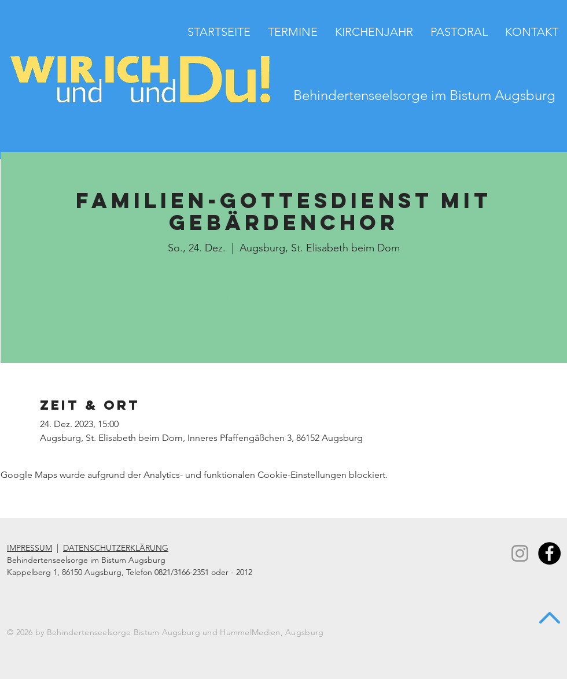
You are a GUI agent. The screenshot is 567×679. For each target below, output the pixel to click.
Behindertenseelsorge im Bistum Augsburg (424, 95)
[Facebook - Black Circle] (549, 553)
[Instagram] (520, 553)
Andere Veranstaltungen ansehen (284, 311)
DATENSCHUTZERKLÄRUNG (115, 548)
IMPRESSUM (29, 548)
